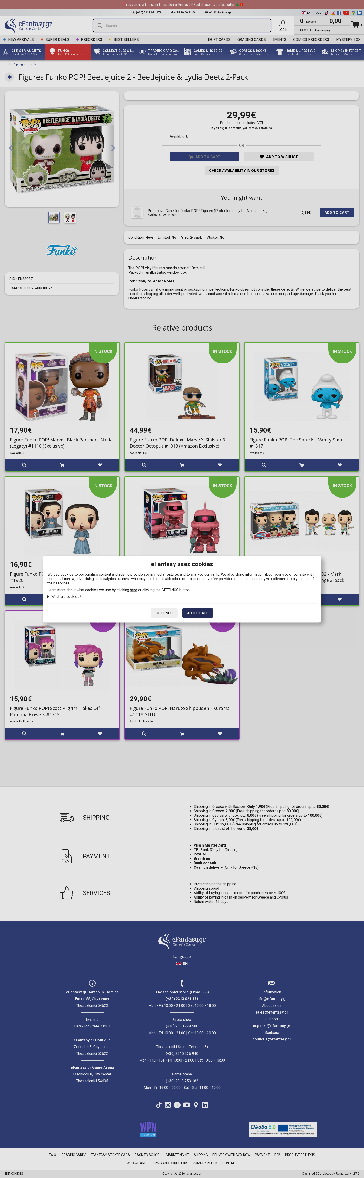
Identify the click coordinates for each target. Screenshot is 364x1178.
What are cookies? (66, 596)
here (133, 589)
